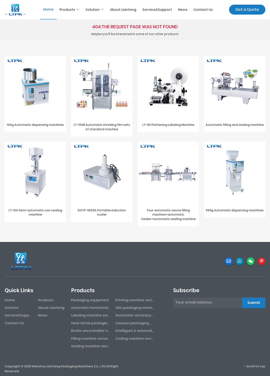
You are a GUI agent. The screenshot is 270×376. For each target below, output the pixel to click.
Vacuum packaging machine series (135, 323)
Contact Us (203, 9)
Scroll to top (254, 366)
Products (67, 9)
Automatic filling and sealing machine (235, 125)
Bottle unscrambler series (90, 330)
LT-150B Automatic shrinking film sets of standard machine (102, 127)
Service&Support (157, 9)
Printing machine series (135, 300)
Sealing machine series (90, 346)
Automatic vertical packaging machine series (135, 315)
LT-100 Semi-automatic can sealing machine (35, 212)
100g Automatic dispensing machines (35, 125)
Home (48, 9)
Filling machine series (89, 338)
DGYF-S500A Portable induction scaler (102, 212)
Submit (253, 302)
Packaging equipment (90, 300)
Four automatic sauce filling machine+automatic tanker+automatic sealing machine (168, 214)
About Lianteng (123, 9)
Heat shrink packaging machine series (90, 323)
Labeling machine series (90, 315)
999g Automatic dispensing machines (235, 210)
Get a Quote (247, 9)
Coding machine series (135, 338)
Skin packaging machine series (135, 307)
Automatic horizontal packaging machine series (90, 307)
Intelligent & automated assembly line (135, 330)
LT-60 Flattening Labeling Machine (168, 125)
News (183, 9)
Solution (92, 9)
